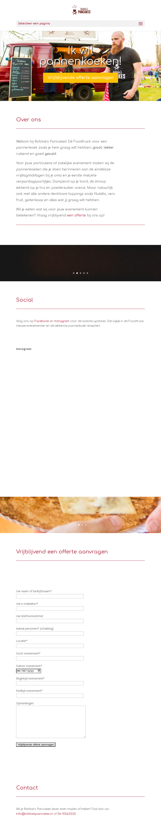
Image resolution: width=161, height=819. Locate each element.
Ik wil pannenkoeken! (80, 56)
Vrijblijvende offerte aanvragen (81, 77)
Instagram (61, 321)
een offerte (76, 215)
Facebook (41, 321)
